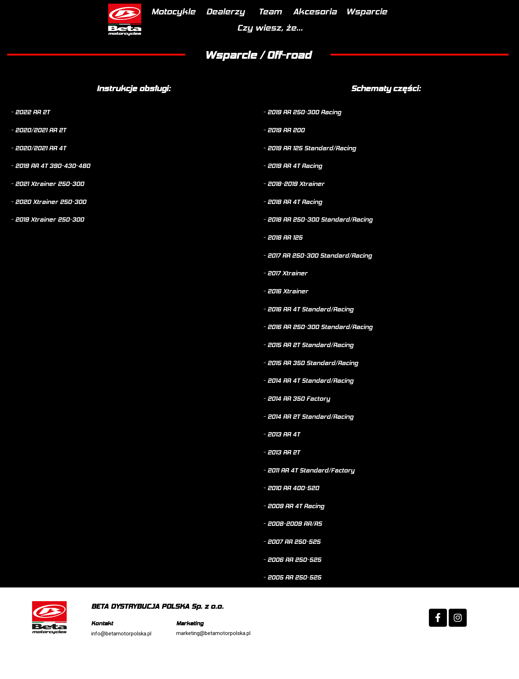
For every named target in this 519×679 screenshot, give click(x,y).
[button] (30, 135)
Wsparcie (344, 30)
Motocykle (138, 30)
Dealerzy (194, 30)
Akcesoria (288, 30)
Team (241, 30)
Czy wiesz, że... (408, 30)
